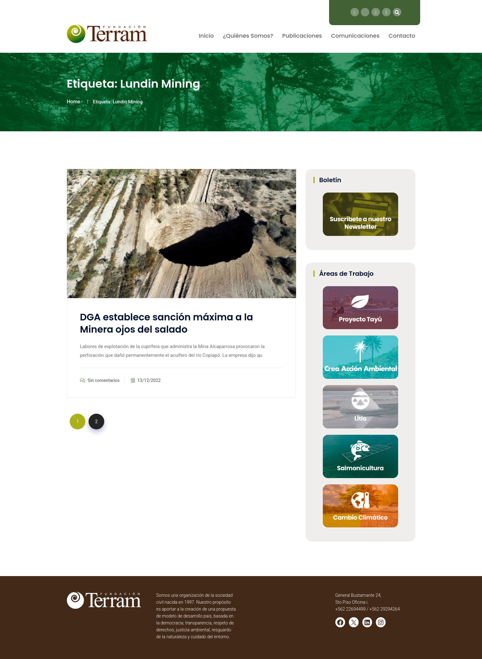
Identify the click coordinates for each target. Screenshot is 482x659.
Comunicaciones (355, 36)
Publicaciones (302, 36)
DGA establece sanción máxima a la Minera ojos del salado (166, 323)
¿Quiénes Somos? (248, 36)
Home (73, 102)
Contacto (402, 36)
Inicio (206, 36)
